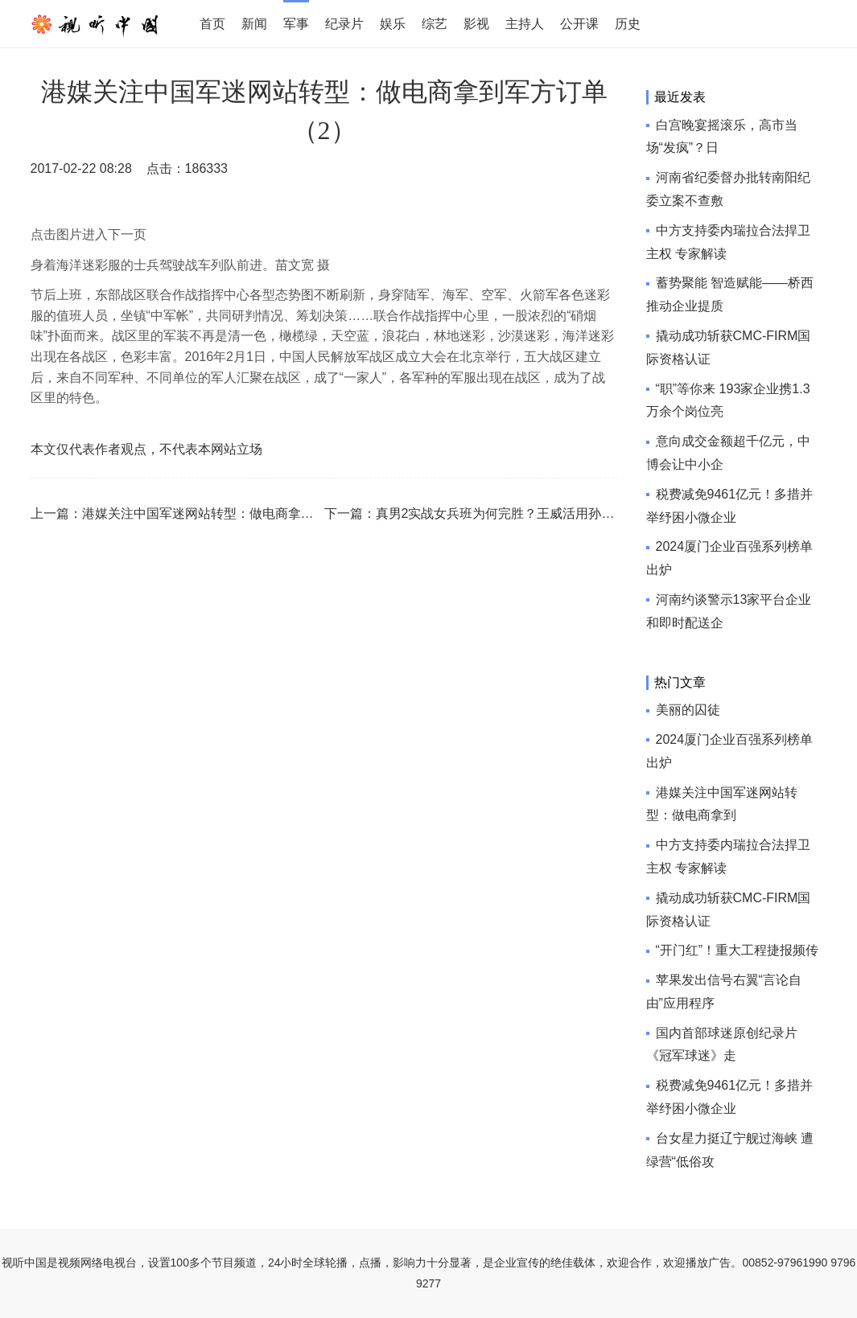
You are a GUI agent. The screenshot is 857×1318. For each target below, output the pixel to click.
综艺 (434, 24)
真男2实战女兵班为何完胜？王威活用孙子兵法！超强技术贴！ (553, 513)
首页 (212, 24)
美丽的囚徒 (688, 709)
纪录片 (344, 24)
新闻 (254, 24)
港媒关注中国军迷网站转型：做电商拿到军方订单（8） (240, 513)
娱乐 (393, 24)
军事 (296, 24)
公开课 (579, 24)
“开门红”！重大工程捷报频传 (737, 950)
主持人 (524, 24)
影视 (476, 24)
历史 (628, 24)
